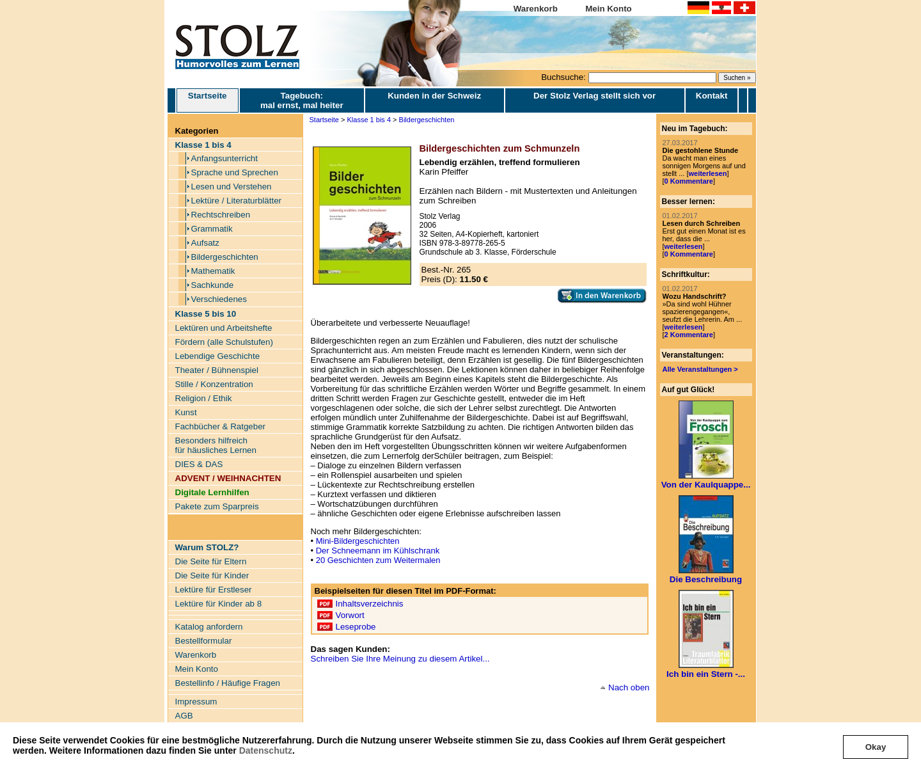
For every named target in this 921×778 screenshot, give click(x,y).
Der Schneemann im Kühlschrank (378, 550)
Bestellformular (203, 641)
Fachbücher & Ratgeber (220, 426)
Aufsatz (205, 243)
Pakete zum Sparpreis (217, 506)
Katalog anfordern (209, 626)
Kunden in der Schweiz (434, 95)
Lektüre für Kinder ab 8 (218, 603)
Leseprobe (356, 626)
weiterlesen (707, 173)
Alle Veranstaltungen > (700, 369)
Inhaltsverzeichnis (370, 603)
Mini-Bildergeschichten (358, 541)
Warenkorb (536, 8)
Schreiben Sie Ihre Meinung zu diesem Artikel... (400, 658)
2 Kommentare (689, 334)
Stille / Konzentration (214, 384)
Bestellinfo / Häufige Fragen (227, 683)
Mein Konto (608, 8)
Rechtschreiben (221, 214)
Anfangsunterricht (224, 158)
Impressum (196, 701)
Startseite (207, 100)
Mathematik (213, 271)
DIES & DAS (199, 464)
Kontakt (712, 95)
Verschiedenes (219, 299)
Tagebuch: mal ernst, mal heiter (301, 100)
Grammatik (212, 229)
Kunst (186, 412)
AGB (184, 715)
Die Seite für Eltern (211, 561)
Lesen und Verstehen (231, 186)
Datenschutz (265, 750)
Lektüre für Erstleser (213, 589)
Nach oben (628, 687)
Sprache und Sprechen (234, 172)
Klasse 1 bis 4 (369, 119)
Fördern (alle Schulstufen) (224, 342)
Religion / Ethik (203, 398)
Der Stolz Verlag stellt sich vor (594, 95)
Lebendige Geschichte (217, 356)
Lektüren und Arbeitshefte (223, 328)
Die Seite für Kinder (212, 575)
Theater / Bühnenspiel (216, 370)
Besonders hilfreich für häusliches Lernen (215, 445)
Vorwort (350, 615)
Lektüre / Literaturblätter (236, 200)
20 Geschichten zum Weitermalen (378, 560)
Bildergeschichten (224, 257)
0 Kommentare (689, 181)
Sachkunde (212, 285)
